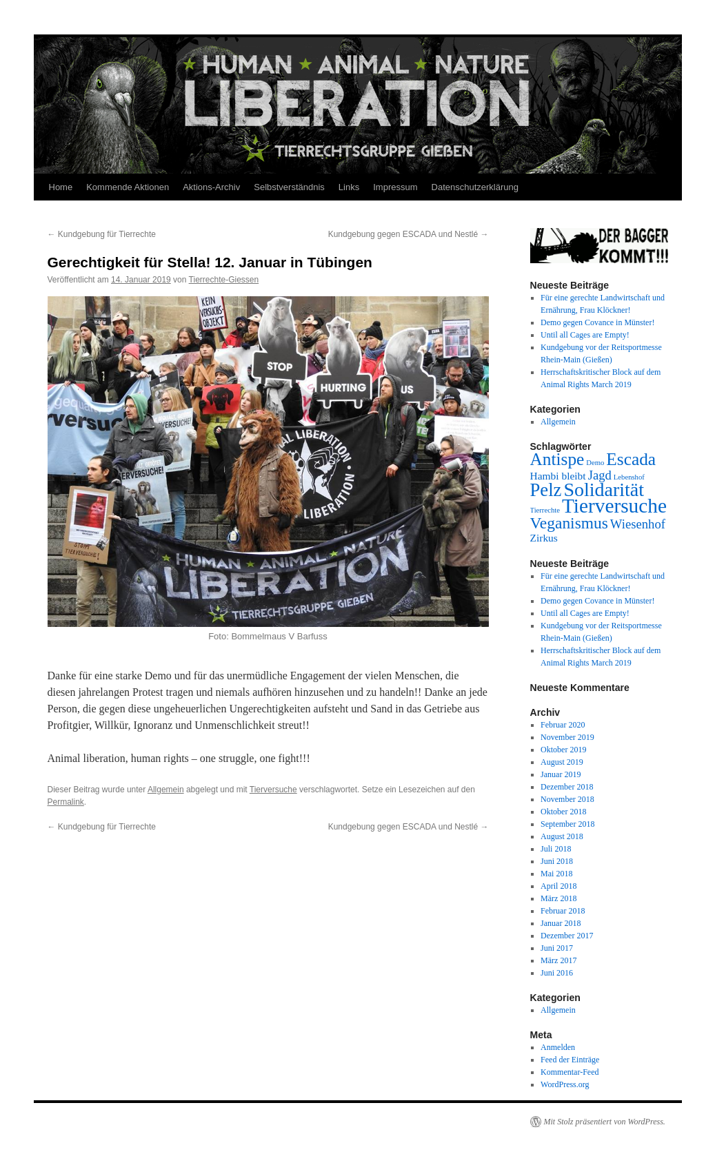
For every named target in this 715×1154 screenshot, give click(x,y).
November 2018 (567, 799)
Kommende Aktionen (127, 187)
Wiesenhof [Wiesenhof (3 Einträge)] (637, 524)
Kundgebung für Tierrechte (102, 234)
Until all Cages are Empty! (585, 335)
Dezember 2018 (567, 787)
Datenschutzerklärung (475, 187)
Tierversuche (273, 789)
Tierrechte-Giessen (224, 280)
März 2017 (558, 960)
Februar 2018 (563, 911)
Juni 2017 (557, 948)
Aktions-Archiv (211, 187)
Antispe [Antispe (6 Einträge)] (557, 458)
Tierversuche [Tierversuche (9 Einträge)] (614, 506)
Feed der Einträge (570, 1059)
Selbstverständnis (289, 187)
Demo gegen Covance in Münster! (597, 322)
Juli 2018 (556, 849)
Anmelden (558, 1047)
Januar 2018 (561, 923)
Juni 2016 (557, 973)
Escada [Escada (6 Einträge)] (631, 458)
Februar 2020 (563, 725)
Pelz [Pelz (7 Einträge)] (546, 490)
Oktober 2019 (563, 749)
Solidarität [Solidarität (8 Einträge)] (603, 489)
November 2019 (567, 737)
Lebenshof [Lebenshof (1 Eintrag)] (629, 477)
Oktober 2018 (563, 811)
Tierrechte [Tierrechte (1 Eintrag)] (545, 510)
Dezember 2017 (567, 935)
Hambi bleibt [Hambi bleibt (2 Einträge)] (558, 476)
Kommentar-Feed (569, 1072)
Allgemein (166, 789)
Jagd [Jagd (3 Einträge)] (600, 475)
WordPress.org (565, 1084)
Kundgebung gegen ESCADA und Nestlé (408, 234)
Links (349, 187)
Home (61, 187)
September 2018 (567, 824)
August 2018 (562, 836)
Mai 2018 (556, 873)
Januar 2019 (561, 774)
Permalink (66, 802)
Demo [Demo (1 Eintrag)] (595, 462)
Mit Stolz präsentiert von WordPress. (604, 1121)
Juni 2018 (557, 861)
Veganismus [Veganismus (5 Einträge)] (569, 523)
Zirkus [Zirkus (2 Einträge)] (544, 538)
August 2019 (562, 762)
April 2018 (558, 886)
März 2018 (558, 898)
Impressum (395, 187)
